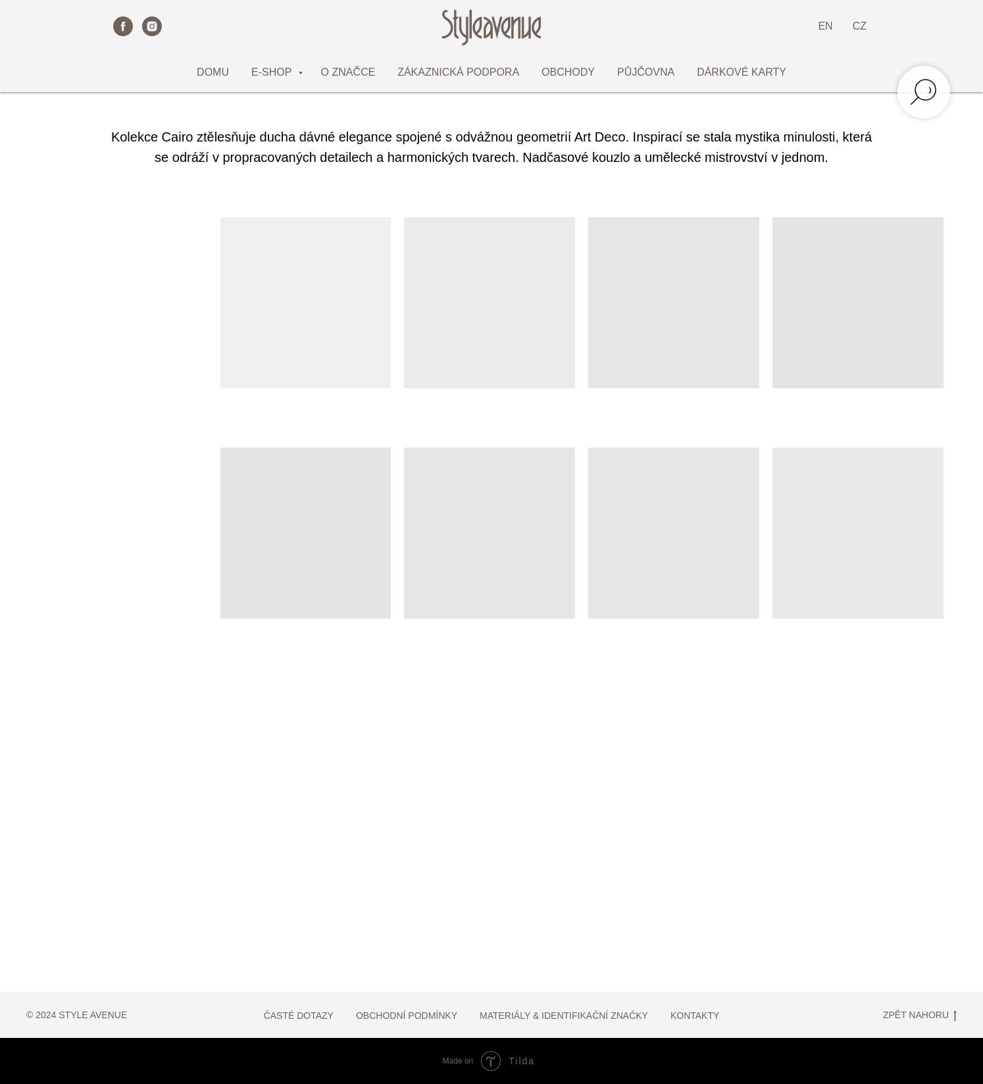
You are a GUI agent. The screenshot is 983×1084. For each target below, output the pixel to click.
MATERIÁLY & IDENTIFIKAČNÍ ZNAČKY (564, 1015)
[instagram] (152, 26)
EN (825, 26)
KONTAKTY (694, 1015)
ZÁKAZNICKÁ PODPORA (458, 72)
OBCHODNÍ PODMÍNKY (406, 1015)
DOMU (213, 72)
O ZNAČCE (348, 72)
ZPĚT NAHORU (920, 1015)
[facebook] (123, 26)
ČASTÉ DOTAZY (299, 1015)
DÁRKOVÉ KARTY (741, 72)
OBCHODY (568, 72)
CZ (860, 26)
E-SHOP (273, 72)
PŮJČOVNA (645, 72)
